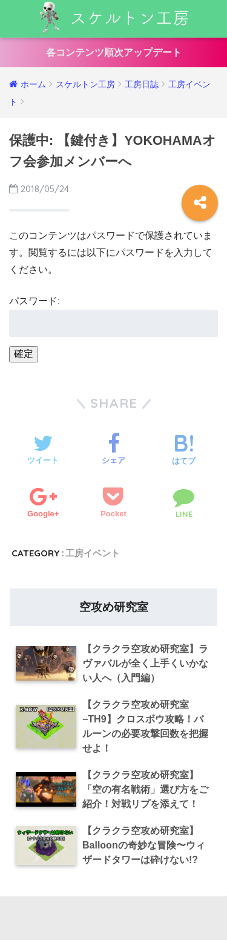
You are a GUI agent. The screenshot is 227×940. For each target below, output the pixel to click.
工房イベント (92, 553)
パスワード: (113, 316)
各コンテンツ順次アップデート (114, 52)
